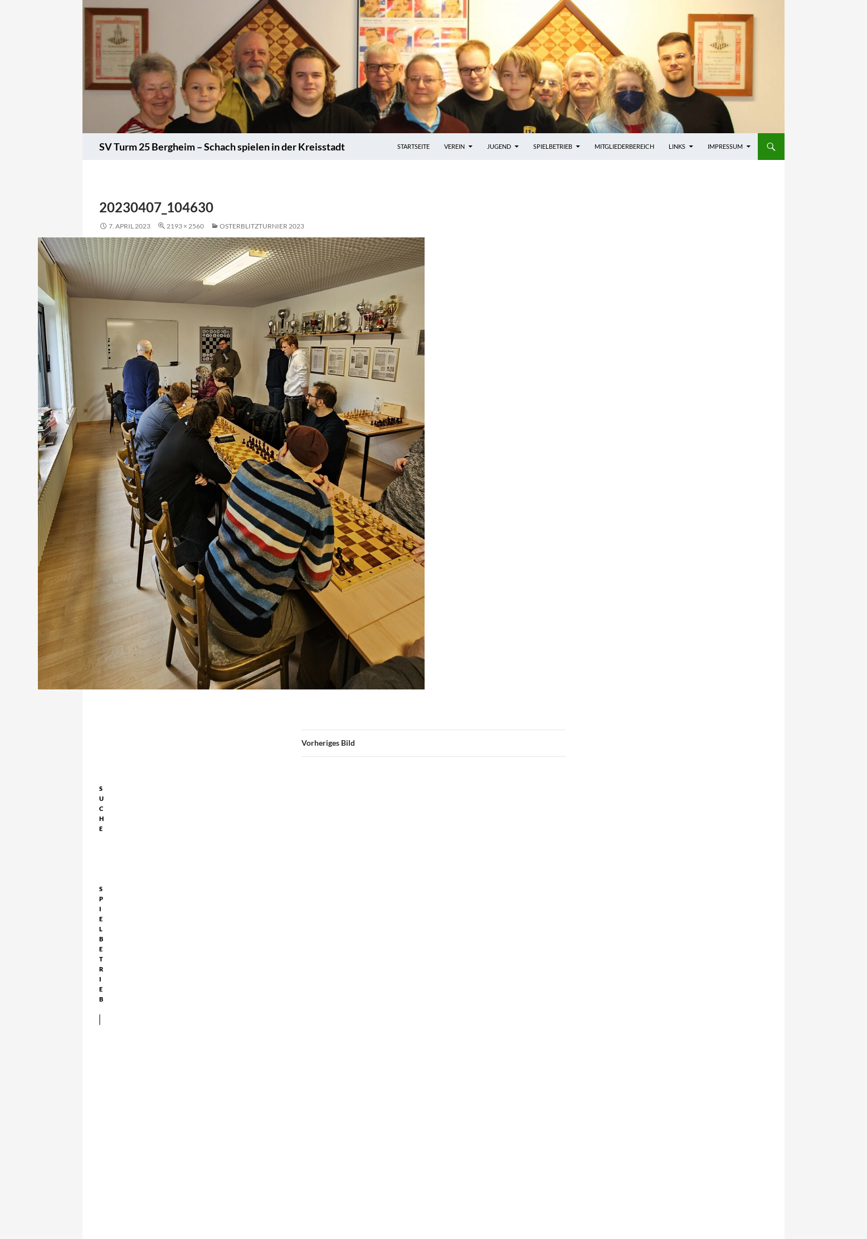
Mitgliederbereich (624, 146)
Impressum (725, 146)
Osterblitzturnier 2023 (262, 226)
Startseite (413, 146)
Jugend (499, 146)
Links (677, 146)
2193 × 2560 (185, 226)
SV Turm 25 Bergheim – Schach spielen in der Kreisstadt (222, 146)
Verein (454, 146)
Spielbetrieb (552, 146)
